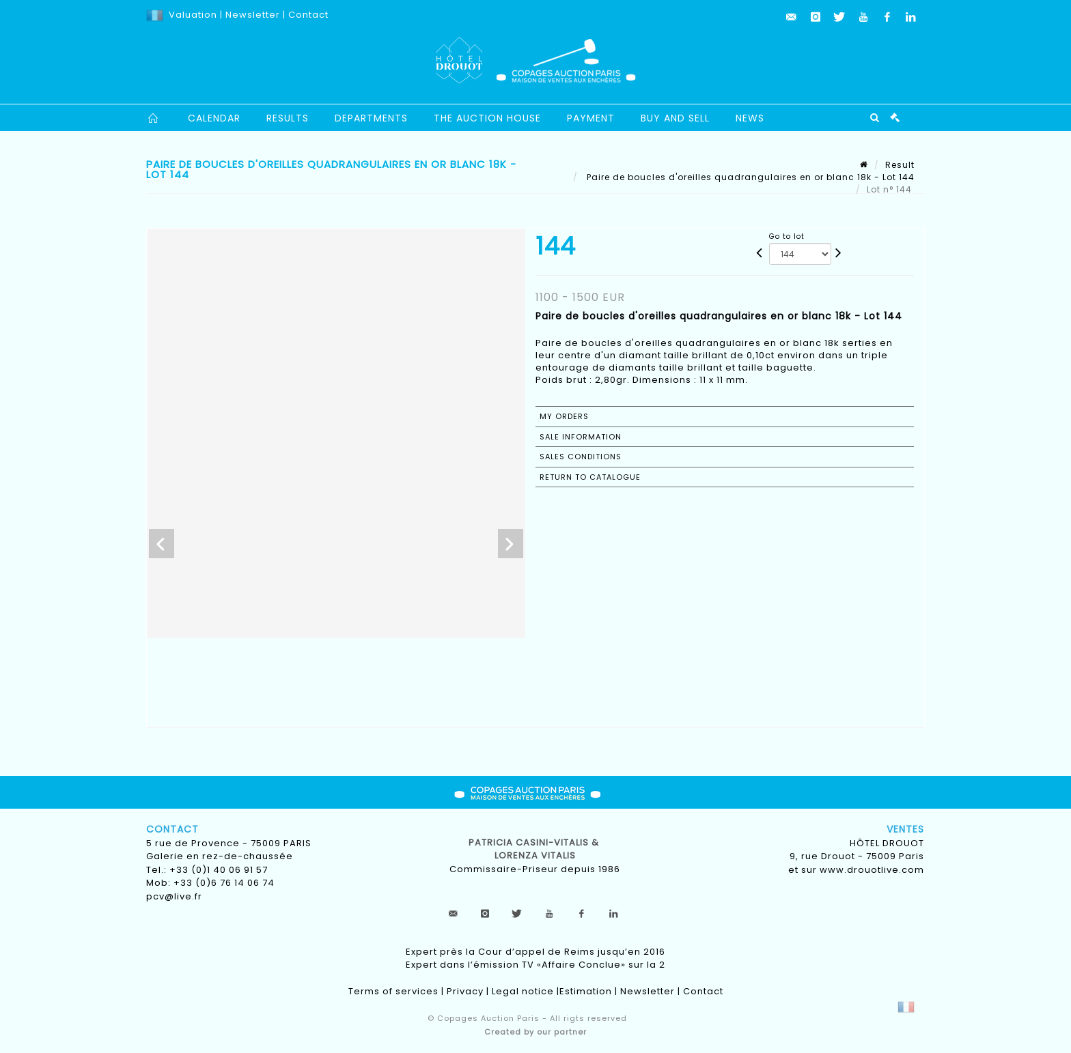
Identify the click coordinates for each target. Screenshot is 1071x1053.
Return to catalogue (590, 477)
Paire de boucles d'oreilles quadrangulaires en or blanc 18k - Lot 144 (749, 177)
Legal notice (523, 991)
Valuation (193, 14)
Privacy (465, 991)
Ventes (905, 829)
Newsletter (251, 14)
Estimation (585, 991)
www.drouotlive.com (872, 869)
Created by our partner (535, 1031)
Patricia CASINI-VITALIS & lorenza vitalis (535, 849)
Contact (308, 14)
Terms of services (393, 991)
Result (900, 165)
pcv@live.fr (174, 896)
